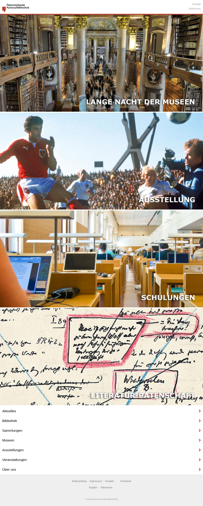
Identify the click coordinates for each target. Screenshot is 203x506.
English (93, 487)
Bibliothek (9, 421)
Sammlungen (12, 430)
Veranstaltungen (14, 460)
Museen (8, 440)
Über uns (9, 469)
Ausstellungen (13, 450)
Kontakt (196, 4)
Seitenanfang (79, 481)
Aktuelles (9, 411)
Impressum (96, 481)
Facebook (125, 481)
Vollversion (195, 8)
